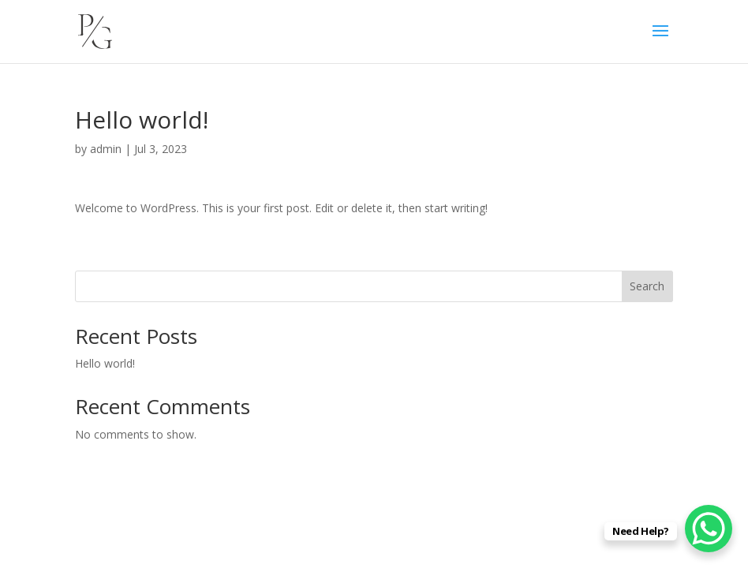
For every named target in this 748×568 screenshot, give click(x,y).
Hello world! (105, 363)
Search (647, 285)
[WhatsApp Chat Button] (708, 528)
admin (106, 148)
